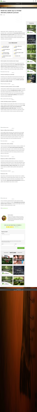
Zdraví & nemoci (18, 6)
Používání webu (19, 411)
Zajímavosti (18, 3)
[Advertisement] (13, 23)
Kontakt (22, 411)
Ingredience (17, 20)
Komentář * (2, 354)
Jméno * (2, 365)
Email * (16, 365)
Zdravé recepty (18, 18)
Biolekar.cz (2, 7)
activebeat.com (5, 329)
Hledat (33, 1)
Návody (17, 13)
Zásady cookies (15, 411)
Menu (36, 1)
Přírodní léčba (18, 8)
